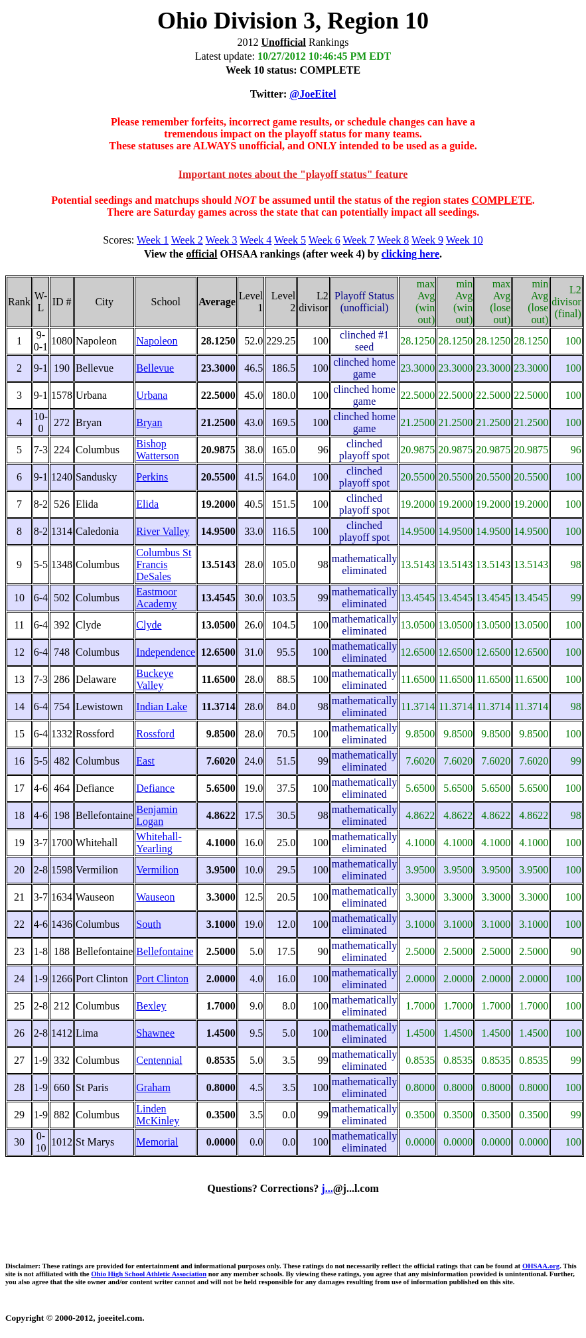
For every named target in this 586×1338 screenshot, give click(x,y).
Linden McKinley (157, 1114)
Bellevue (155, 368)
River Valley (162, 531)
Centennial (159, 1060)
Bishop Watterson (157, 449)
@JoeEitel (312, 94)
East (145, 761)
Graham (153, 1087)
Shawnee (155, 1033)
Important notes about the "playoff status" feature (293, 174)
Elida (147, 504)
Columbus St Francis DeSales (163, 564)
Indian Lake (161, 706)
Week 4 (255, 240)
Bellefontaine (164, 951)
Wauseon (155, 897)
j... (326, 1188)
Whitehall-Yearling (158, 842)
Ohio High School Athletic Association (148, 1274)
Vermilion (157, 869)
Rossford (155, 733)
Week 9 (427, 240)
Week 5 (290, 240)
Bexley (151, 1005)
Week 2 (187, 240)
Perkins (152, 477)
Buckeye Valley (154, 679)
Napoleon (156, 340)
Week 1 (153, 240)
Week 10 (464, 240)
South (148, 924)
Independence (165, 652)
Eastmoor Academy (156, 597)
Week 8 (393, 240)
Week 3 (222, 240)
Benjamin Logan (156, 815)
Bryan (149, 422)
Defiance (155, 788)
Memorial (157, 1142)
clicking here (410, 254)
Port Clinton (162, 978)
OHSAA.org (540, 1266)
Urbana (151, 395)
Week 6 (324, 240)
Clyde (148, 625)
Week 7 (359, 240)
